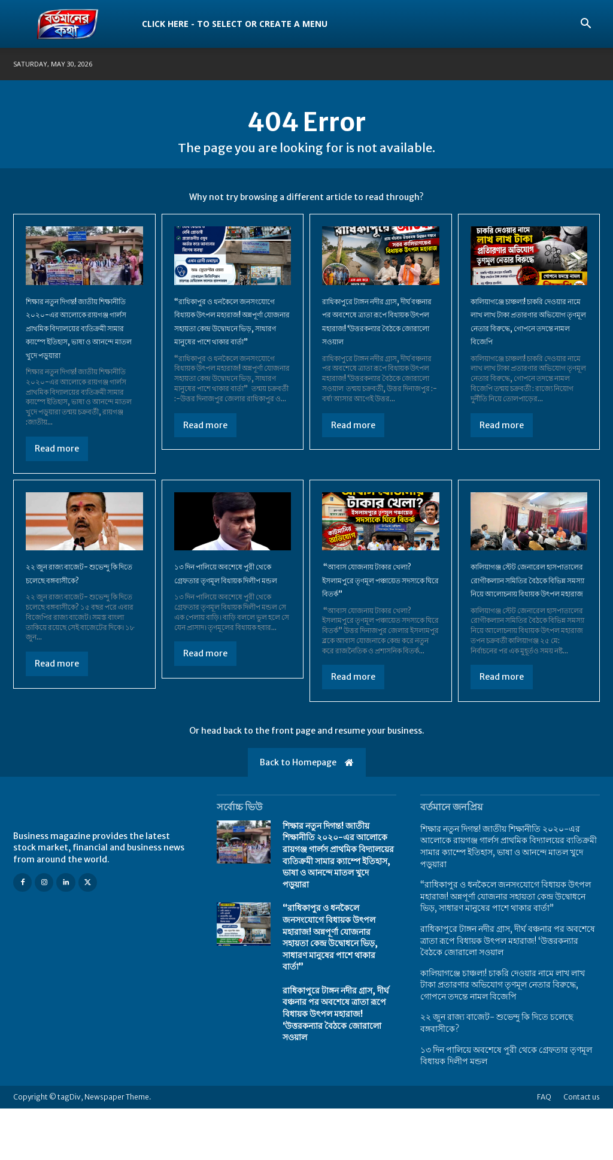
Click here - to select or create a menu (234, 23)
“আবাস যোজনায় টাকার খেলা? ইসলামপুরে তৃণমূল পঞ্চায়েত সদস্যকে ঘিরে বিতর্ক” (380, 603)
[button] (585, 25)
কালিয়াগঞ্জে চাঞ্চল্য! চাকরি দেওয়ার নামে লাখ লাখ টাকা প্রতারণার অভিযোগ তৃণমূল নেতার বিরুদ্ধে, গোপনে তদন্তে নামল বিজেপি (526, 339)
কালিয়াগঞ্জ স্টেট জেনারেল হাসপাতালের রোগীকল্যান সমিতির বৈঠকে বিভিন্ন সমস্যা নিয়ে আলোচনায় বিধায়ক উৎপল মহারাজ (525, 617)
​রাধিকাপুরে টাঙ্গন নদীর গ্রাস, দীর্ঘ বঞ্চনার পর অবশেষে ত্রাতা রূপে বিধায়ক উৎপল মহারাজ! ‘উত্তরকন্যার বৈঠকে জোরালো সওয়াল (378, 339)
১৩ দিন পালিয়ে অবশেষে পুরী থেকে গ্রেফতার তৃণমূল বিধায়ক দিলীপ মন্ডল (230, 603)
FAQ (544, 1148)
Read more (57, 473)
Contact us (581, 1148)
